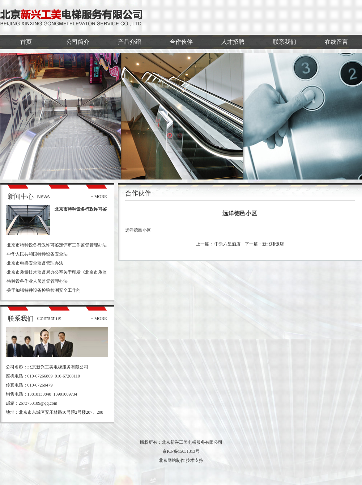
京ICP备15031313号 (181, 451)
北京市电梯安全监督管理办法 (35, 263)
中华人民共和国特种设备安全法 (37, 254)
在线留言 (336, 42)
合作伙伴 (181, 42)
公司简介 (77, 42)
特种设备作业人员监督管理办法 (37, 281)
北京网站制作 (172, 460)
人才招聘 (232, 42)
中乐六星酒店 (226, 243)
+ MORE (99, 196)
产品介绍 (129, 42)
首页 (26, 42)
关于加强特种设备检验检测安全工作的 (44, 290)
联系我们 (284, 42)
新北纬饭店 (273, 243)
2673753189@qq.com (38, 403)
